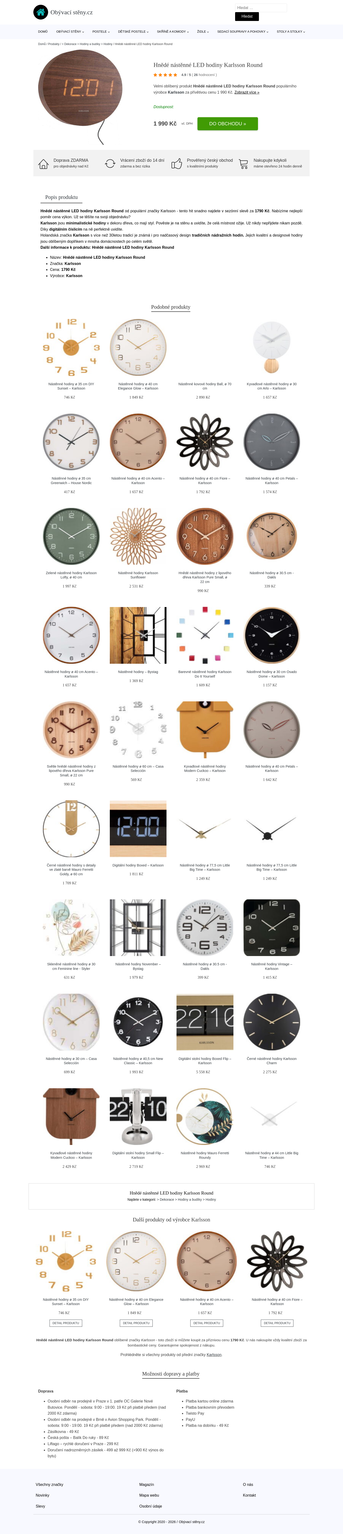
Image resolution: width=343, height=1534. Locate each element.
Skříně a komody (171, 31)
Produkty (53, 44)
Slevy (40, 1506)
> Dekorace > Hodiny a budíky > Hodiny (87, 44)
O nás (248, 1485)
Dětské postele (132, 31)
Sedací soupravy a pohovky (241, 31)
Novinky (42, 1495)
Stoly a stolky (289, 31)
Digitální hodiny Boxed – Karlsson (138, 865)
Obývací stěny (68, 31)
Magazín (146, 1485)
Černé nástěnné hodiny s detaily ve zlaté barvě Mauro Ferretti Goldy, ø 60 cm (71, 869)
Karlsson (176, 92)
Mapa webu (149, 1495)
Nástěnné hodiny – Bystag (138, 672)
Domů (43, 31)
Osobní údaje (150, 1506)
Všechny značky (49, 1485)
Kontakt (249, 1495)
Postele (99, 31)
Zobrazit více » (246, 92)
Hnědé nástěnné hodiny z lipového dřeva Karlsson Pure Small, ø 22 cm (205, 577)
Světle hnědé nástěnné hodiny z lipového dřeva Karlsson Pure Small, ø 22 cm (71, 770)
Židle (201, 31)
